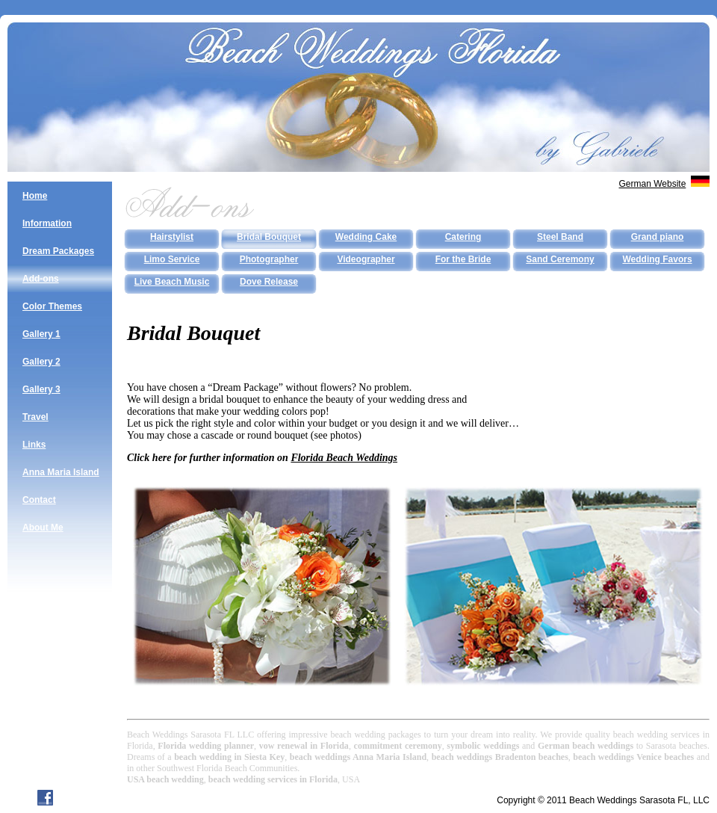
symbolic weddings (483, 746)
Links (34, 444)
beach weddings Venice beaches (633, 757)
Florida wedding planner (206, 746)
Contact (39, 500)
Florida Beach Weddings (344, 457)
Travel (35, 417)
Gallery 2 (41, 361)
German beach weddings (585, 746)
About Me (42, 527)
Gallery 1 (41, 334)
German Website (652, 184)
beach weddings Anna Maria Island (358, 757)
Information (47, 223)
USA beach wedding (165, 779)
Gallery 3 (41, 389)
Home (34, 196)
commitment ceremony (398, 746)
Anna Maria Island (60, 472)
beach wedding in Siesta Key (229, 757)
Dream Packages (58, 251)
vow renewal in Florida (304, 746)
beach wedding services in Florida (273, 779)
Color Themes (52, 306)
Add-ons (40, 278)
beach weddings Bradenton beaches (500, 757)
